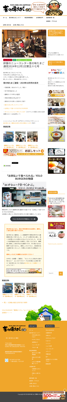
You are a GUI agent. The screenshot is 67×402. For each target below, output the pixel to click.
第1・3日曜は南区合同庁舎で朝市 (14, 302)
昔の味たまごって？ (15, 17)
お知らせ (48, 335)
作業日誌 (48, 354)
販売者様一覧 (50, 17)
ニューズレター (7, 60)
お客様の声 (39, 17)
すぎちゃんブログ (50, 338)
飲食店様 (48, 364)
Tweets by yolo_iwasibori (55, 244)
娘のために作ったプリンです (14, 105)
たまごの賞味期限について (36, 362)
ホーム (5, 17)
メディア (48, 351)
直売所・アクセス (51, 21)
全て (14, 60)
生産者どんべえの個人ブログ (24, 60)
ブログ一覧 (35, 347)
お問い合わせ (7, 25)
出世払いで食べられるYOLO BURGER (16, 108)
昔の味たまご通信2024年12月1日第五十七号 (17, 123)
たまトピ (48, 341)
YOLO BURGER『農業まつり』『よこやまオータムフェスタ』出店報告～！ (24, 311)
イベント (48, 343)
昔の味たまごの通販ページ (32, 263)
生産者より (35, 342)
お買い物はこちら (18, 25)
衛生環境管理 (29, 17)
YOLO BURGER (50, 330)
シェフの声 (49, 346)
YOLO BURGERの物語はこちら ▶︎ (24, 219)
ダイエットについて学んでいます (15, 112)
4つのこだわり (36, 339)
